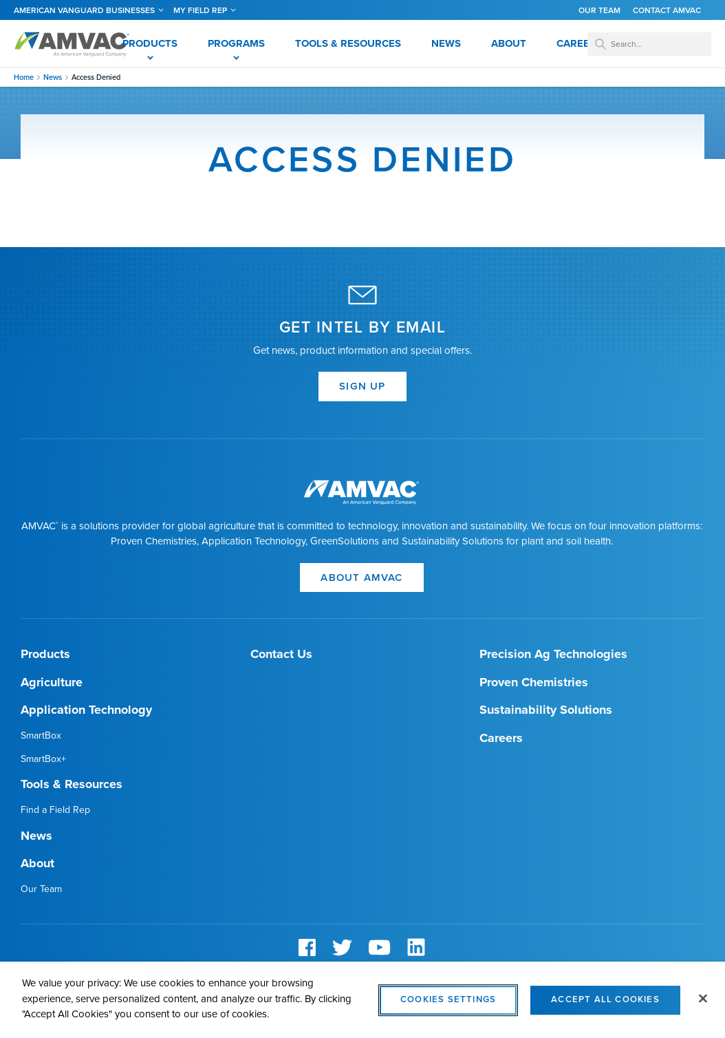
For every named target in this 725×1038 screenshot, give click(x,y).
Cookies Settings (448, 1005)
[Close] (703, 1005)
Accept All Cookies (605, 1005)
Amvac (72, 44)
